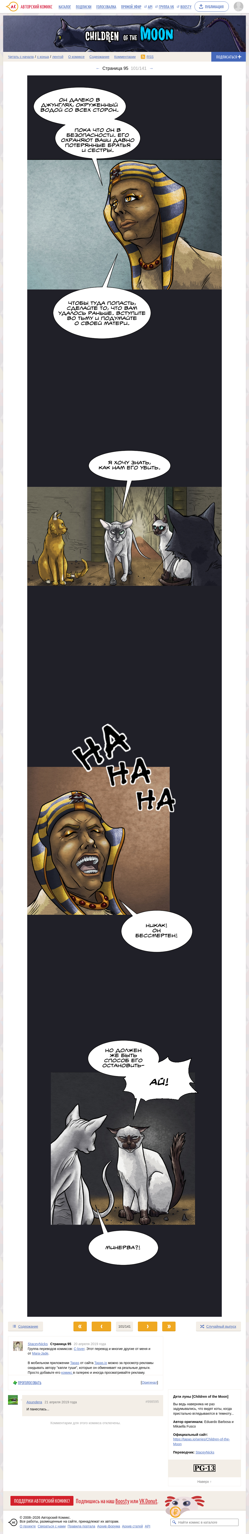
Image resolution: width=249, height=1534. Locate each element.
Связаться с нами (52, 1526)
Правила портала (81, 1526)
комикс (67, 1372)
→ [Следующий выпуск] (151, 68)
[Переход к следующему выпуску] (124, 696)
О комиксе (76, 57)
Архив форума (108, 1526)
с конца (43, 57)
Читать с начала (21, 57)
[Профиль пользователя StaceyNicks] (18, 1355)
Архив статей (132, 1526)
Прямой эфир (131, 6)
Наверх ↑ (204, 1482)
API (150, 6)
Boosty (185, 6)
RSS (150, 57)
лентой (57, 57)
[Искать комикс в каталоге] (174, 1522)
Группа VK (166, 6)
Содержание (99, 57)
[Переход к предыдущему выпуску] (33, 696)
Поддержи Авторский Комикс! (42, 1500)
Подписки (83, 6)
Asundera (34, 1402)
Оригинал (149, 1382)
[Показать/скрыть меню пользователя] (238, 6)
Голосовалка (106, 6)
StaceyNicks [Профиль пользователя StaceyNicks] (38, 1344)
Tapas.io (100, 1363)
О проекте (28, 1526)
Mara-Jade (40, 1353)
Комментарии (125, 57)
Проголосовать (29, 1382)
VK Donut (148, 1500)
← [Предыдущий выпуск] (98, 68)
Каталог (65, 6)
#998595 (152, 1402)
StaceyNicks (205, 1452)
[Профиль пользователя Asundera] (15, 1400)
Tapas (74, 1363)
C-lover (79, 1348)
